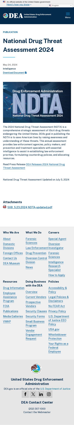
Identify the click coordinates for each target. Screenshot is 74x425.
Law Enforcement (37, 248)
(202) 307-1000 (37, 408)
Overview (31, 291)
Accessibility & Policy (57, 289)
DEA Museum (11, 263)
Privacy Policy (57, 311)
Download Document (15, 72)
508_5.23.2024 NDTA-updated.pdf (29, 207)
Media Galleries (13, 316)
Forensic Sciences (31, 240)
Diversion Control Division (36, 260)
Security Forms (35, 316)
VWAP (7, 321)
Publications (10, 311)
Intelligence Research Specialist (56, 266)
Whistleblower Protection (57, 336)
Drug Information (13, 288)
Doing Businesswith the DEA (36, 283)
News (29, 267)
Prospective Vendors (33, 304)
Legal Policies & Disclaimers (58, 299)
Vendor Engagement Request (34, 334)
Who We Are (11, 232)
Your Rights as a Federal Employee (58, 347)
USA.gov (53, 329)
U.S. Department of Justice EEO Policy (58, 320)
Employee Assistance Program (10, 297)
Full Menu (68, 16)
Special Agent (57, 238)
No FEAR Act (56, 306)
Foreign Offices (13, 253)
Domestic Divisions (9, 246)
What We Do (33, 232)
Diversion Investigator (56, 246)
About (7, 238)
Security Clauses (36, 311)
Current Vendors (36, 297)
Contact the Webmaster (37, 412)
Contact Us (10, 258)
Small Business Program (35, 323)
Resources (10, 281)
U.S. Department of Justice (55, 388)
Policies (53, 281)
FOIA (6, 306)
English (54, 5)
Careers (53, 232)
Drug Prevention (36, 253)
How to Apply (56, 275)
